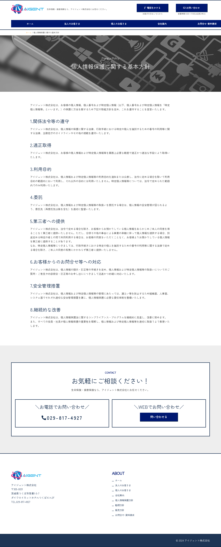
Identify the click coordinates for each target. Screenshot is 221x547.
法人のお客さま (65, 23)
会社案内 (146, 23)
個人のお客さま (108, 23)
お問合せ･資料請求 (187, 23)
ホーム (27, 23)
